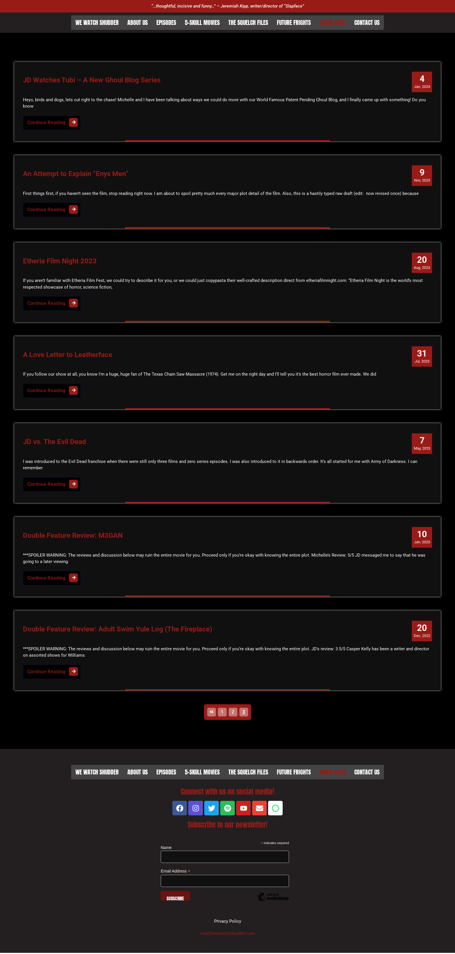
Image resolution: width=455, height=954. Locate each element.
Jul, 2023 (422, 356)
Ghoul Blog (332, 22)
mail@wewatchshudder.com (228, 934)
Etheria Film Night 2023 (60, 261)
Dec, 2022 (422, 631)
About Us (137, 22)
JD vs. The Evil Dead (54, 443)
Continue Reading (54, 121)
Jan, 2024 (422, 81)
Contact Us (367, 22)
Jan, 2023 (422, 537)
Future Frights (294, 22)
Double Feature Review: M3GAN (73, 536)
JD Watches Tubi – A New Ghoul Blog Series (91, 80)
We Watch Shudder (97, 22)
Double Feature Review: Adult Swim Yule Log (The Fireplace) (117, 630)
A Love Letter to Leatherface (67, 355)
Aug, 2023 (422, 262)
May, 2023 (422, 443)
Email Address (175, 872)
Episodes (166, 22)
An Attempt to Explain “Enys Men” (76, 174)
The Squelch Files (248, 22)
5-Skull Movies (202, 22)
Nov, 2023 (422, 175)
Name (166, 849)
